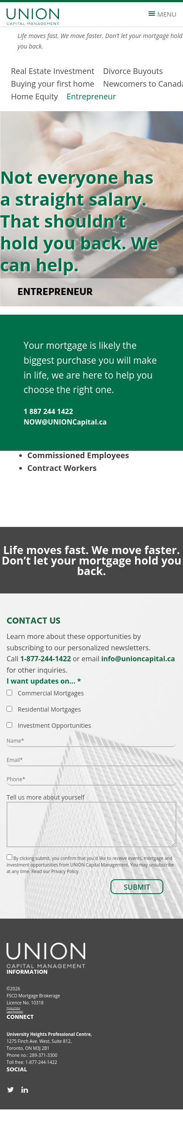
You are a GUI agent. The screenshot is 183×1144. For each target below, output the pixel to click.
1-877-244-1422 (45, 658)
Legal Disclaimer (15, 1011)
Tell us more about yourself (91, 820)
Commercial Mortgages (51, 693)
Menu (162, 14)
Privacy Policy (13, 1008)
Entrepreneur (91, 96)
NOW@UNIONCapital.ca (65, 422)
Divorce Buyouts (133, 71)
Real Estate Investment (52, 71)
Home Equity (34, 96)
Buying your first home (52, 83)
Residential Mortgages (49, 709)
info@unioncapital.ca (138, 658)
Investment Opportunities (54, 725)
